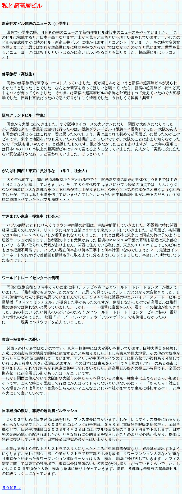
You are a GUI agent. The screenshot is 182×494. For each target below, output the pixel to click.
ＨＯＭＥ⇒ (11, 487)
